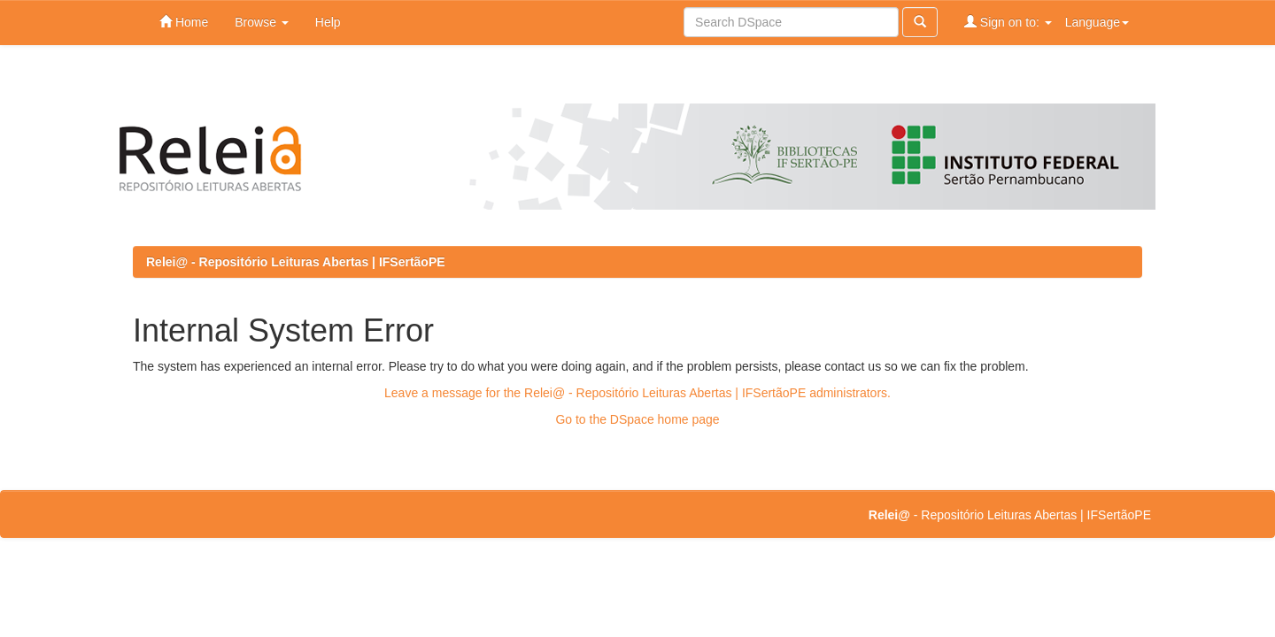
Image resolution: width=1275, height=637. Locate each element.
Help (328, 22)
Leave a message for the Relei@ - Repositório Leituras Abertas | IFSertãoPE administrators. (637, 393)
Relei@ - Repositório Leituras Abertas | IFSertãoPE (295, 262)
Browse (262, 22)
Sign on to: (1008, 21)
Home (183, 21)
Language (1097, 22)
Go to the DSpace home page (637, 419)
